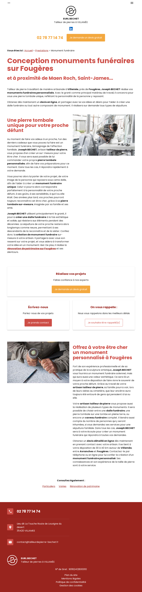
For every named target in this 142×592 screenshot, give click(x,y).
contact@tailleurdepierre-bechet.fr (37, 542)
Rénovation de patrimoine (85, 486)
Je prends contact (38, 322)
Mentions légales (71, 578)
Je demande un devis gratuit (86, 37)
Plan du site (70, 575)
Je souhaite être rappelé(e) (104, 322)
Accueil (28, 50)
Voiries (62, 486)
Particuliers (48, 486)
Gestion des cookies (70, 585)
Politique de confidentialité (71, 582)
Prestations (41, 50)
